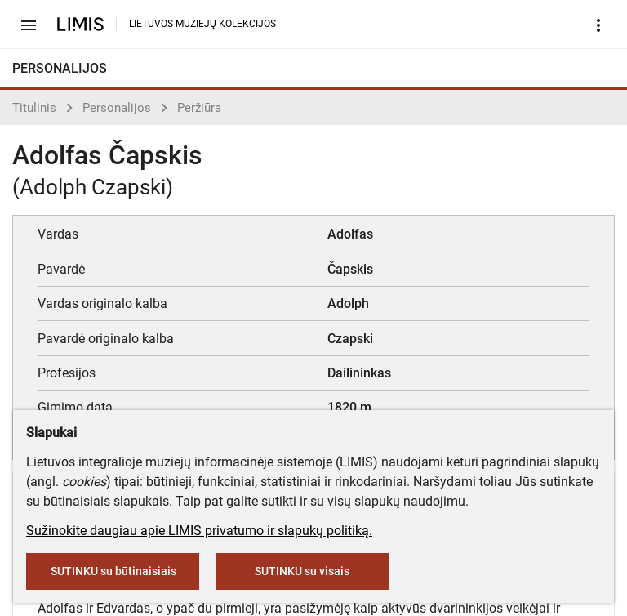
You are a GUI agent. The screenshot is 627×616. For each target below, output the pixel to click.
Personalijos (116, 107)
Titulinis (34, 107)
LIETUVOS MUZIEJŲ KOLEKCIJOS (202, 23)
